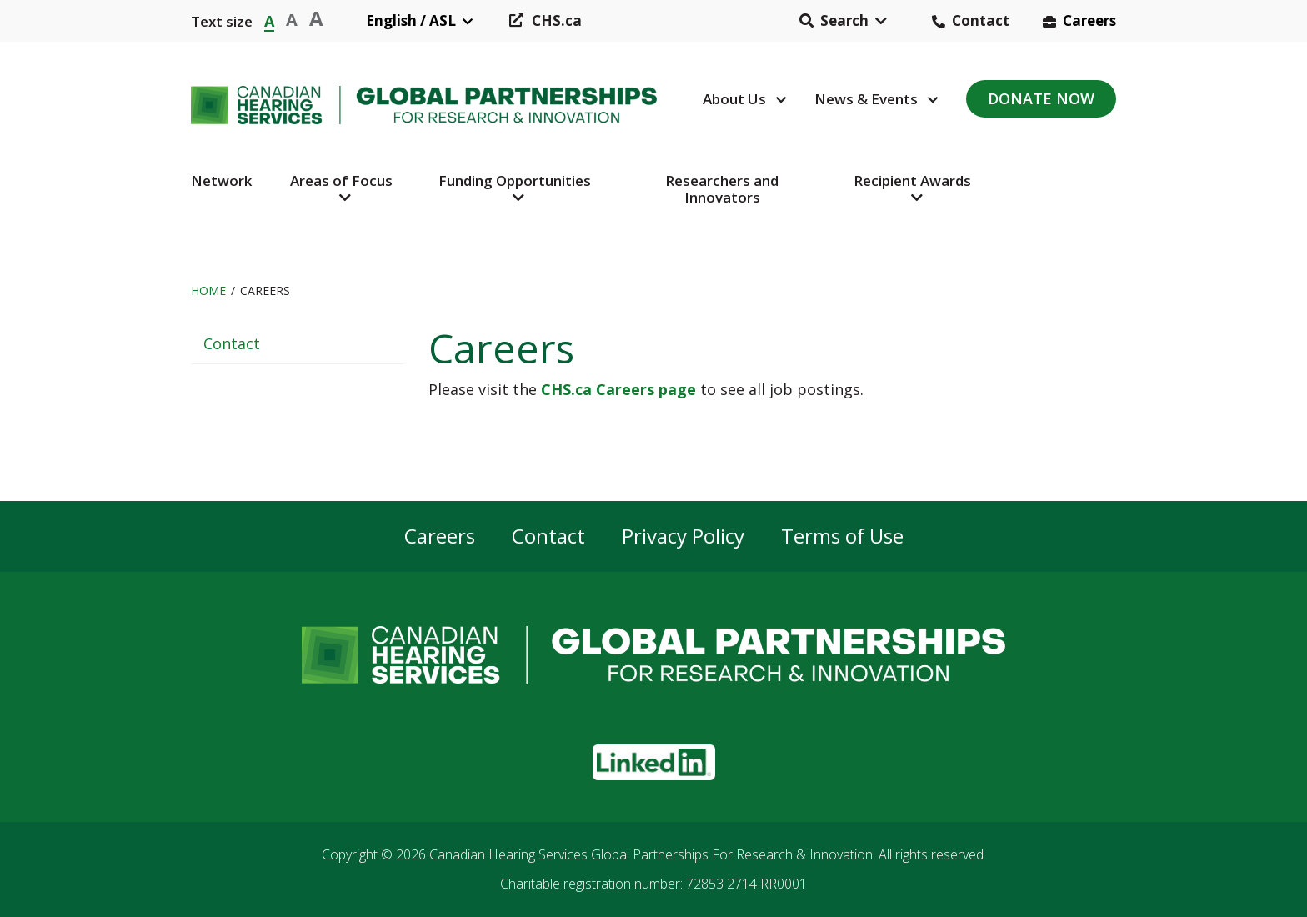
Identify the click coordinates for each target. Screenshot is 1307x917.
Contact (980, 20)
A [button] (269, 19)
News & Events (866, 98)
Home (208, 290)
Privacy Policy (683, 536)
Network (221, 180)
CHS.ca (557, 20)
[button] (843, 21)
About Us (734, 98)
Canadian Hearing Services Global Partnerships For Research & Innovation (651, 854)
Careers (1089, 20)
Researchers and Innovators (722, 189)
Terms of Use (842, 536)
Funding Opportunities (514, 180)
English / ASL (411, 20)
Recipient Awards (912, 180)
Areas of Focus (341, 180)
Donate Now (1041, 98)
